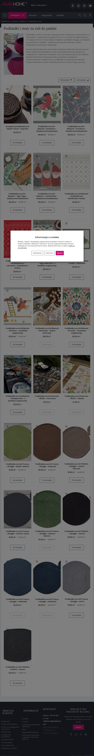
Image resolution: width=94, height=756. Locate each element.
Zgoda (59, 253)
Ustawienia (37, 253)
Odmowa (49, 253)
